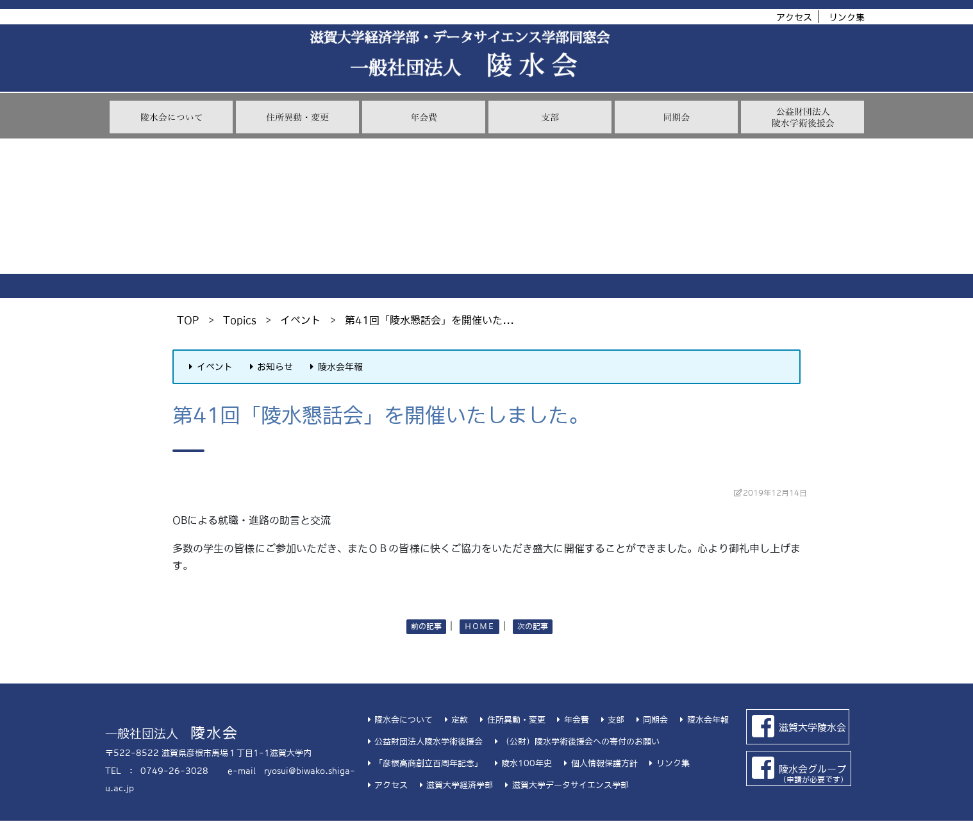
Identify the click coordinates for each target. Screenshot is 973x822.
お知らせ (270, 366)
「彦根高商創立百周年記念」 (423, 763)
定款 (454, 720)
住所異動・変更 (510, 720)
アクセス (794, 17)
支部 (610, 720)
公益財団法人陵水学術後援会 (423, 741)
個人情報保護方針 (598, 763)
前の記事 (426, 626)
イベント (300, 320)
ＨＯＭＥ (479, 626)
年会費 (571, 720)
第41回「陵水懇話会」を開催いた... (429, 320)
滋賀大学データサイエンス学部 (564, 785)
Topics (239, 320)
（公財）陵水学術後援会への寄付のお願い (575, 741)
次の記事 (532, 626)
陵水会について (398, 720)
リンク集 (847, 17)
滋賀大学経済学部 (454, 785)
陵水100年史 (521, 763)
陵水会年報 (334, 366)
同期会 (650, 720)
